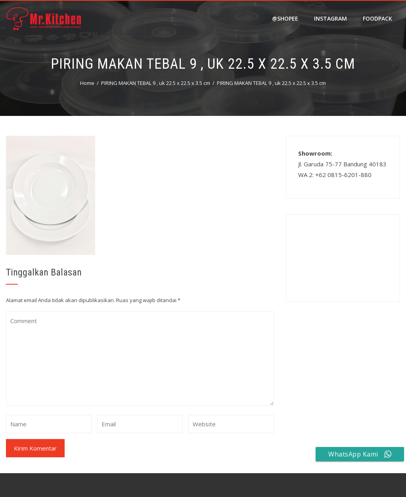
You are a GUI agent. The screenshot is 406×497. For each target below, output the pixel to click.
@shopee (285, 18)
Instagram (330, 18)
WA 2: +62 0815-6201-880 (335, 175)
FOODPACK (377, 18)
